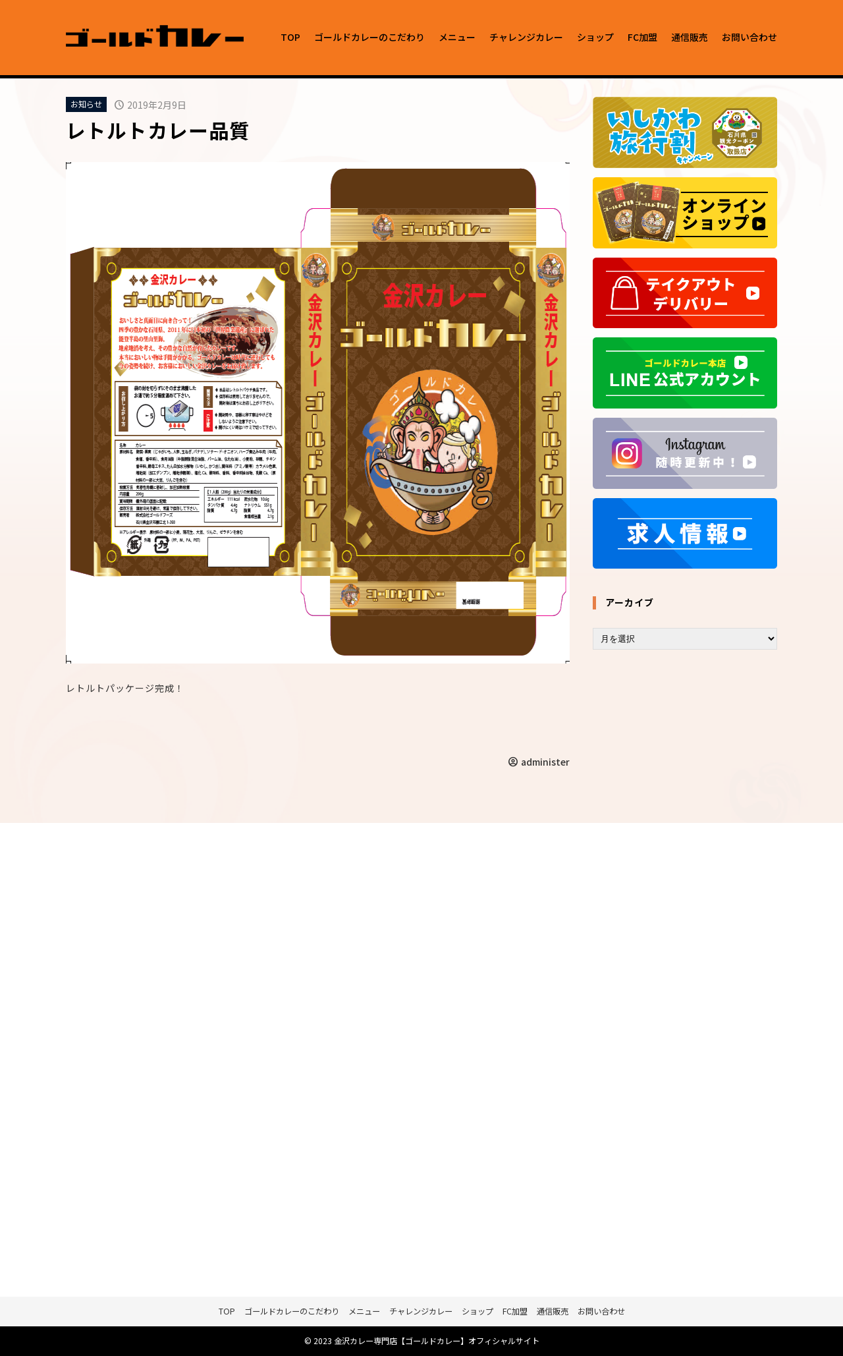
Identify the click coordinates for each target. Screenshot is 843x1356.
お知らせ (86, 104)
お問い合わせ (749, 37)
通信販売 (689, 37)
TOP (290, 37)
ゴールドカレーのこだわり (369, 37)
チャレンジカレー (526, 37)
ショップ (595, 37)
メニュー (457, 37)
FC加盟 (642, 37)
